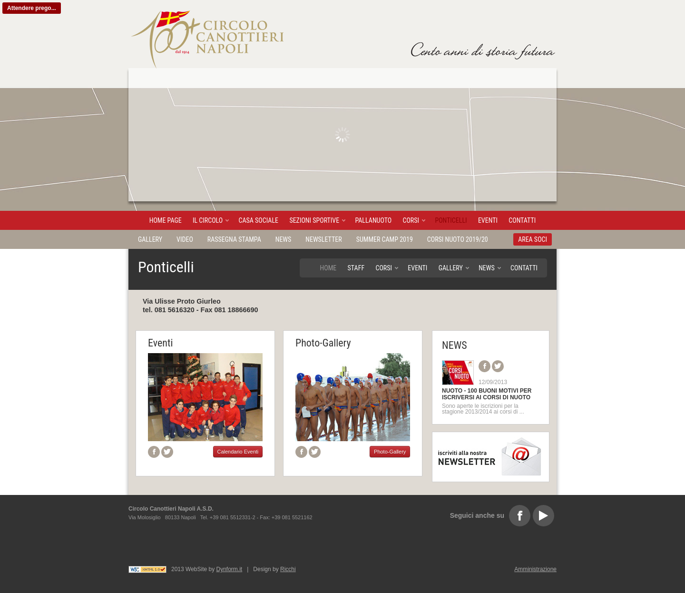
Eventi (488, 220)
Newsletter (323, 239)
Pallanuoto (373, 220)
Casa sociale (258, 220)
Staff (356, 268)
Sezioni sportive (314, 220)
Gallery (150, 239)
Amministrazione (535, 569)
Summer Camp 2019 (384, 239)
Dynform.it (229, 569)
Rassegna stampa (234, 239)
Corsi (411, 220)
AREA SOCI (532, 239)
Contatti (522, 220)
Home (328, 268)
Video (184, 239)
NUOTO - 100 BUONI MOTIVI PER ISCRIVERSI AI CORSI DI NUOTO (486, 394)
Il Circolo (208, 220)
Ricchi (288, 569)
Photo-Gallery (323, 343)
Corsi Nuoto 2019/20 (457, 239)
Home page (165, 220)
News (283, 239)
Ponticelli (451, 220)
